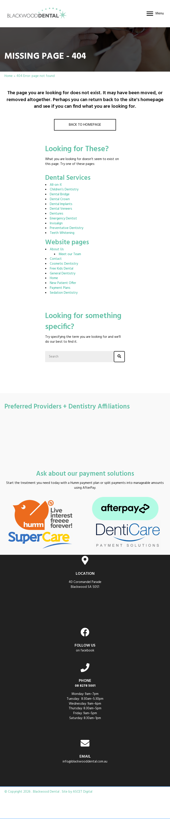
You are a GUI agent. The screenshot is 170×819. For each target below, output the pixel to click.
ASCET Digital (82, 791)
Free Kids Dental (61, 268)
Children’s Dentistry (64, 189)
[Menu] (155, 14)
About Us (57, 249)
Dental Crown (60, 199)
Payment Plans (60, 288)
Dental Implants (61, 204)
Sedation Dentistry (63, 292)
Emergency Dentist (63, 218)
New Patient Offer (63, 283)
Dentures (56, 213)
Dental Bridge (60, 194)
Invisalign (56, 223)
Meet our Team (70, 254)
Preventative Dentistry (66, 228)
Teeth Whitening (62, 233)
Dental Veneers (61, 208)
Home (8, 76)
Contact (56, 259)
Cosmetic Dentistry (64, 263)
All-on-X (56, 185)
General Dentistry (62, 273)
